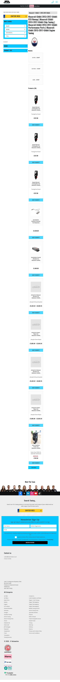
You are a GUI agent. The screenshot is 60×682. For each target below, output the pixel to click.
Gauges (6, 614)
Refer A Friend (33, 618)
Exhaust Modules (8, 610)
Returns (31, 631)
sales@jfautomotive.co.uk (11, 557)
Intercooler (7, 627)
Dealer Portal (32, 622)
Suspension (7, 633)
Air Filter (6, 597)
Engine (6, 605)
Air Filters (6, 599)
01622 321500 (8, 559)
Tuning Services (8, 639)
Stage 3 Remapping (34, 608)
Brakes (6, 603)
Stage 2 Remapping (34, 605)
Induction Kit (7, 624)
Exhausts (6, 612)
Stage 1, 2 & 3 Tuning (35, 601)
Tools (5, 635)
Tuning (31, 624)
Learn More (37, 6)
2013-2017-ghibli (45, 13)
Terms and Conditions (35, 635)
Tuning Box (7, 637)
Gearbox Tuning (8, 616)
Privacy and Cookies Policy (36, 633)
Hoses (6, 622)
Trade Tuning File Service (35, 620)
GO (26, 16)
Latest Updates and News (36, 599)
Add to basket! (36, 125)
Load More (34, 467)
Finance (31, 616)
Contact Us (32, 597)
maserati (31, 13)
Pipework (6, 631)
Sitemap (31, 627)
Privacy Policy (50, 540)
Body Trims (7, 601)
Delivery (31, 629)
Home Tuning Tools (9, 620)
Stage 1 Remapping (34, 603)
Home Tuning (7, 618)
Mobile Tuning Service (35, 610)
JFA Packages (7, 629)
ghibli (37, 13)
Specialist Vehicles (34, 614)
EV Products (7, 608)
